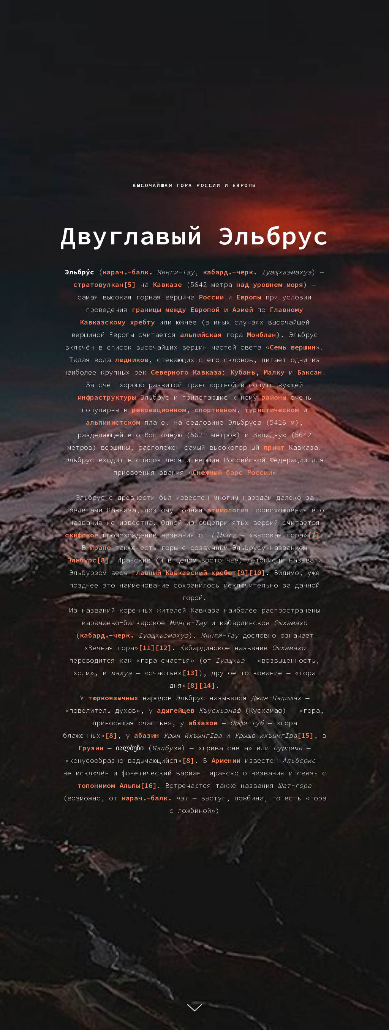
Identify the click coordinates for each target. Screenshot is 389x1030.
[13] (190, 672)
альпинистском (113, 422)
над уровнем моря (269, 284)
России (211, 297)
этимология (228, 510)
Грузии (90, 747)
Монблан (261, 334)
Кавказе (167, 284)
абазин (146, 735)
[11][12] (155, 647)
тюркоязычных (113, 697)
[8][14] (200, 685)
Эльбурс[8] (88, 560)
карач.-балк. (128, 272)
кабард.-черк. (230, 272)
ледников (132, 359)
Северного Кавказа (186, 372)
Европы (248, 297)
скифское (81, 535)
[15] (305, 735)
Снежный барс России (232, 472)
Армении (225, 760)
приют (274, 447)
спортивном (215, 409)
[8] (111, 735)
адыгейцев (175, 710)
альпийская (201, 334)
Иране (100, 547)
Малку (274, 372)
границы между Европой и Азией (192, 309)
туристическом (272, 409)
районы (273, 397)
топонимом (96, 785)
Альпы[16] (138, 785)
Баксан (309, 372)
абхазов (203, 722)
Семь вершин (293, 347)
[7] (313, 535)
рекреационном (159, 409)
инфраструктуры (106, 397)
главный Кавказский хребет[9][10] (199, 572)
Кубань (242, 372)
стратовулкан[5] (104, 284)
